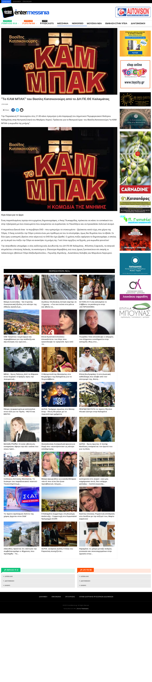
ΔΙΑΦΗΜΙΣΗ (17, 1)
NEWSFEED (77, 23)
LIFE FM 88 (28, 23)
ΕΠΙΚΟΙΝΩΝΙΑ (27, 1)
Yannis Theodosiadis (82, 677)
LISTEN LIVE (9, 645)
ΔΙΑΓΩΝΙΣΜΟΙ (138, 23)
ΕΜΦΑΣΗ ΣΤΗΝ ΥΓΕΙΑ (116, 23)
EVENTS (7, 654)
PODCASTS (47, 23)
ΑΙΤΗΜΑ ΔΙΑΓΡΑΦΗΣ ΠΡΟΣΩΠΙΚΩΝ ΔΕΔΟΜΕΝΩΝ (96, 665)
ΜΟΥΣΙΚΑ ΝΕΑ (94, 23)
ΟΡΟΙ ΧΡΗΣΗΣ (70, 665)
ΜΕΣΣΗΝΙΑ (62, 23)
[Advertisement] (59, 129)
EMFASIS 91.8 (9, 23)
